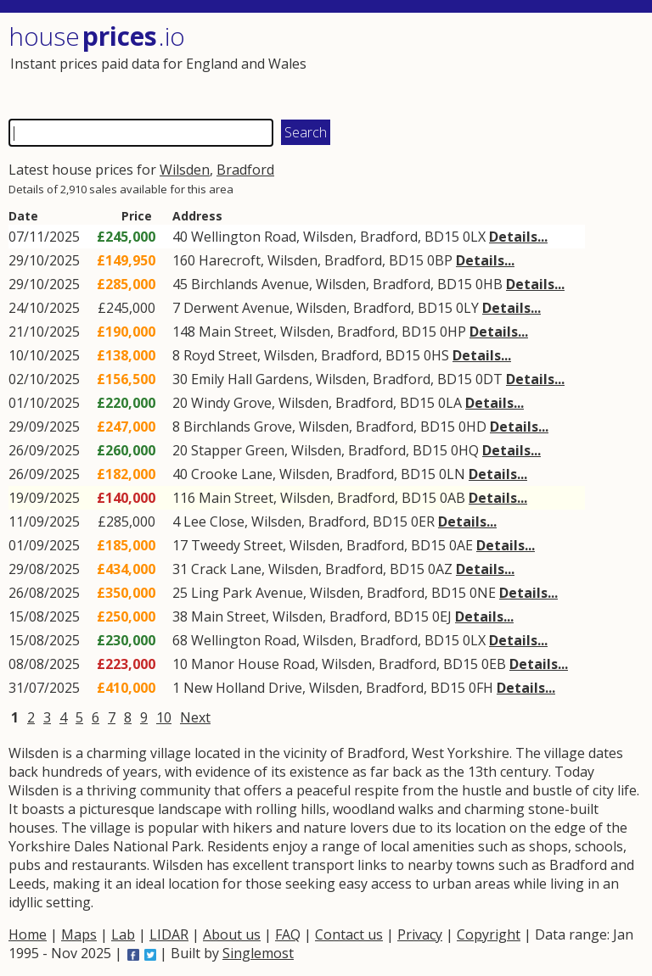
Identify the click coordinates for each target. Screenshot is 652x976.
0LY (467, 307)
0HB (489, 284)
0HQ (465, 450)
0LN (452, 474)
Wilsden (185, 169)
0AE (461, 545)
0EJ (442, 616)
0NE (482, 592)
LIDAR (168, 934)
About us (232, 934)
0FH (481, 687)
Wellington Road (243, 236)
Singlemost (258, 953)
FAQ (288, 934)
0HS (436, 355)
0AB (452, 497)
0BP (439, 260)
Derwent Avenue (236, 307)
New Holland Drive (242, 687)
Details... (518, 236)
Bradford (245, 169)
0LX (474, 236)
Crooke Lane (232, 474)
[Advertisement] (482, 63)
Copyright (488, 934)
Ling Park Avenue (247, 592)
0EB (493, 664)
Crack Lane (226, 569)
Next (195, 717)
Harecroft (230, 260)
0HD (472, 426)
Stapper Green (237, 450)
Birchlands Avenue (250, 284)
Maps (79, 934)
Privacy (419, 934)
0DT (489, 379)
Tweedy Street (237, 545)
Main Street (236, 331)
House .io (96, 36)
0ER (423, 521)
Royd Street (220, 355)
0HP (453, 331)
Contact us (349, 934)
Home (27, 934)
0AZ (440, 569)
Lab (123, 934)
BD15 (441, 236)
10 (163, 717)
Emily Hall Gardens (250, 379)
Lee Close (213, 521)
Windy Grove (231, 402)
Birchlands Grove (237, 426)
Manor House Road (253, 664)
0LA (450, 402)
